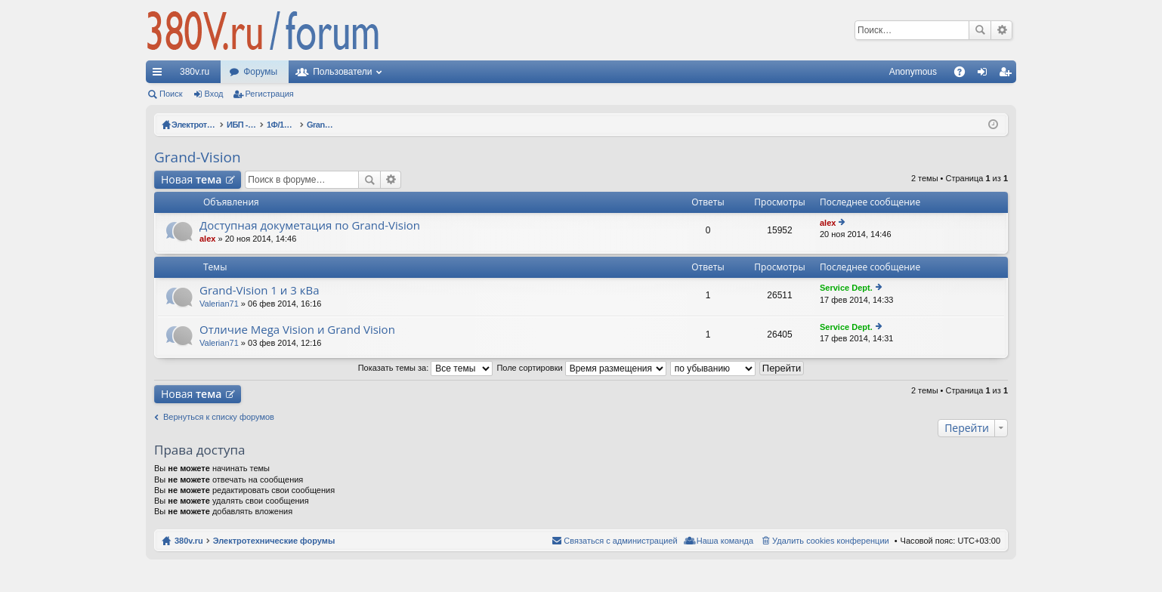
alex (207, 238)
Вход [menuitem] (986, 74)
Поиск (980, 30)
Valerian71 (219, 303)
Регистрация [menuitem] (1008, 74)
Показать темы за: (425, 367)
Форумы (260, 71)
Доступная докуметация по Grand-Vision (309, 225)
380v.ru (194, 71)
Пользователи (342, 71)
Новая (191, 179)
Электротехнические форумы (274, 540)
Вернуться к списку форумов (218, 416)
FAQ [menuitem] (964, 74)
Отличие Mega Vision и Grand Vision (297, 329)
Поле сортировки (581, 367)
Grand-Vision (197, 157)
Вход (214, 93)
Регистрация (270, 93)
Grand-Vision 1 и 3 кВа (259, 290)
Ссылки (160, 74)
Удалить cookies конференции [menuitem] (830, 540)
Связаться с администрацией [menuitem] (620, 540)
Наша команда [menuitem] (725, 540)
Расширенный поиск (1001, 30)
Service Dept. (846, 287)
